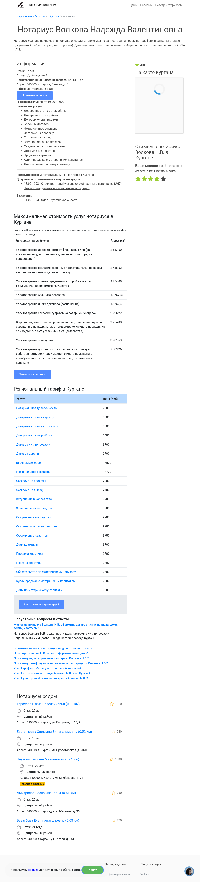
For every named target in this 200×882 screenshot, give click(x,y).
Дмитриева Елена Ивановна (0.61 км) (46, 793)
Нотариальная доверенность (36, 408)
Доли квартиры (27, 544)
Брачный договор (28, 462)
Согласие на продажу (31, 481)
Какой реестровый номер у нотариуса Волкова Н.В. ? (51, 678)
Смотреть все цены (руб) (41, 604)
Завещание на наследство (34, 508)
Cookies (144, 874)
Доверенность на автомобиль (37, 426)
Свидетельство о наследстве (36, 526)
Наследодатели (116, 864)
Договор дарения (28, 453)
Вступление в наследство (34, 499)
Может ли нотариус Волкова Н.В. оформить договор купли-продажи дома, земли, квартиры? (66, 626)
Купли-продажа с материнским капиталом (46, 581)
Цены (133, 5)
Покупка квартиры (29, 563)
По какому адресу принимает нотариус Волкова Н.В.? (51, 658)
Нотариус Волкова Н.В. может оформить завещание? (51, 653)
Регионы (146, 5)
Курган (54, 16)
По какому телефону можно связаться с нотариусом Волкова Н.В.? (61, 663)
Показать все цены (32, 374)
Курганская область (31, 16)
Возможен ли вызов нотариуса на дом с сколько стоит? (53, 648)
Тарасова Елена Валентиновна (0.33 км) (48, 704)
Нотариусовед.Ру (42, 5)
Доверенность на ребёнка (34, 435)
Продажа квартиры (29, 553)
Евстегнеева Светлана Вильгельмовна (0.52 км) (54, 731)
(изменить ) (67, 16)
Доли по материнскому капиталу (39, 590)
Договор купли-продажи (33, 444)
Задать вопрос (151, 864)
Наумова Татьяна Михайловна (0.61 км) (48, 759)
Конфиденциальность (117, 874)
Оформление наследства (33, 517)
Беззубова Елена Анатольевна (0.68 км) (48, 820)
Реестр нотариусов (168, 5)
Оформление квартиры (32, 535)
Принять (93, 870)
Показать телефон (34, 95)
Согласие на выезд (29, 490)
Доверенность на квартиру (35, 417)
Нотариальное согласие (33, 472)
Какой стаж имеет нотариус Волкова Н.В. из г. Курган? (52, 673)
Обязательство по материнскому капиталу (46, 572)
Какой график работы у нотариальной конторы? (47, 668)
